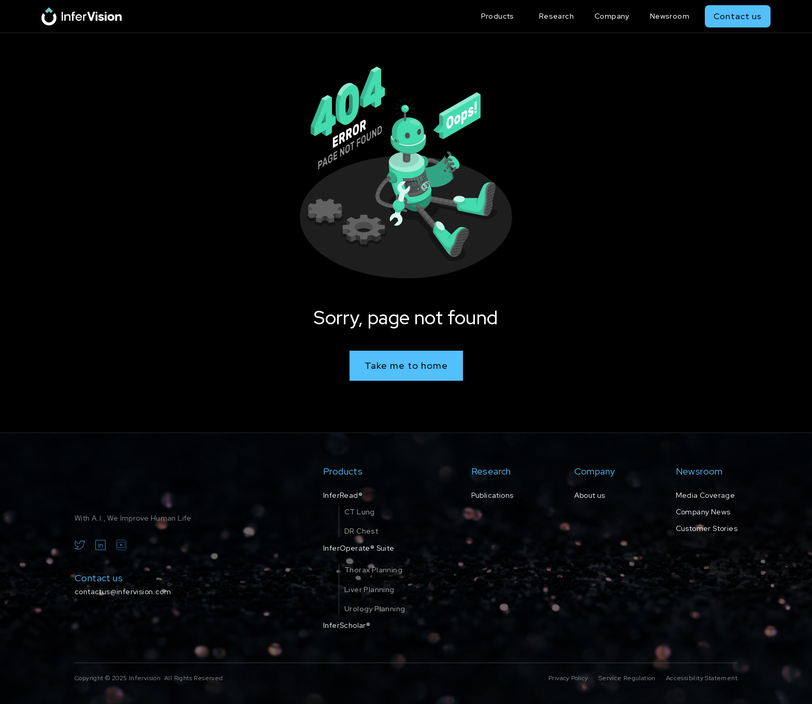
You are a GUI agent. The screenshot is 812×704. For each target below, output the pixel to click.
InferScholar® (346, 625)
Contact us (738, 16)
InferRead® (343, 495)
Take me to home (406, 365)
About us (589, 495)
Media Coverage (705, 495)
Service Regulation (627, 678)
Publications (492, 495)
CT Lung (359, 511)
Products (497, 16)
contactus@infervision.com (123, 591)
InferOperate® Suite (359, 548)
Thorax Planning (373, 569)
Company (611, 16)
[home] (81, 16)
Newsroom (669, 16)
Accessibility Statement (701, 678)
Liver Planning (369, 589)
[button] (500, 16)
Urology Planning (374, 608)
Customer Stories (706, 528)
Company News (703, 511)
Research (556, 16)
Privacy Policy (568, 678)
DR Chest (361, 531)
